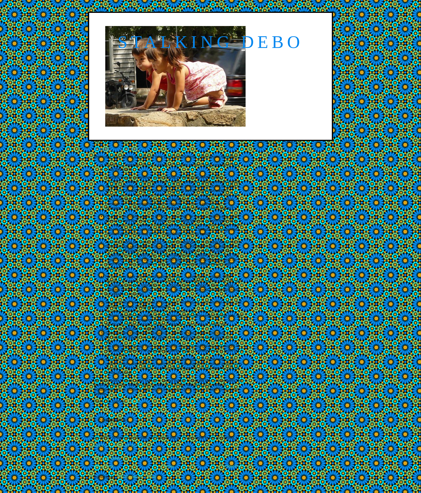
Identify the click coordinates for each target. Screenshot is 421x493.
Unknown (101, 430)
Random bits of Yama (119, 149)
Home (169, 466)
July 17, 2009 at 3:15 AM (120, 445)
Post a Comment (108, 458)
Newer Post (103, 466)
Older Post (234, 466)
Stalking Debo (210, 42)
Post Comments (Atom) (136, 477)
